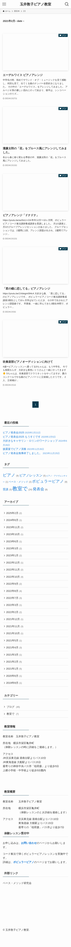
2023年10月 (15, 536)
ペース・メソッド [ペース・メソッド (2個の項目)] (20, 482)
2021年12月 (15, 627)
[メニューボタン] (4, 4)
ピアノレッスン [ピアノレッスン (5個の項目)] (32, 475)
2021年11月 (15, 635)
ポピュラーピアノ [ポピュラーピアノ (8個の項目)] (49, 481)
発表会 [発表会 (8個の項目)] (40, 489)
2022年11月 (15, 574)
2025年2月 (14, 513)
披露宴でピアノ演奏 (23, 449)
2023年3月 (14, 551)
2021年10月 (15, 643)
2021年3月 (14, 665)
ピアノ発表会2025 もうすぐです (29, 436)
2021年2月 (14, 673)
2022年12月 (15, 566)
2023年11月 (15, 528)
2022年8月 (14, 597)
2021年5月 (14, 650)
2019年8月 (14, 696)
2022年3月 (14, 612)
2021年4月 (14, 658)
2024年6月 (14, 521)
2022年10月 (15, 582)
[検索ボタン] (67, 4)
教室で (13, 728)
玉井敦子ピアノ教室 (35, 4)
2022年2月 (14, 620)
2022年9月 (14, 589)
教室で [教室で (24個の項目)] (22, 488)
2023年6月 (14, 543)
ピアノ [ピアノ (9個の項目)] (10, 475)
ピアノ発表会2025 (22, 432)
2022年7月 (14, 604)
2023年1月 (14, 559)
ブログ (14, 720)
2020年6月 (14, 688)
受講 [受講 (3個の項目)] (7, 489)
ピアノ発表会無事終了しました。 (31, 453)
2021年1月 (14, 681)
